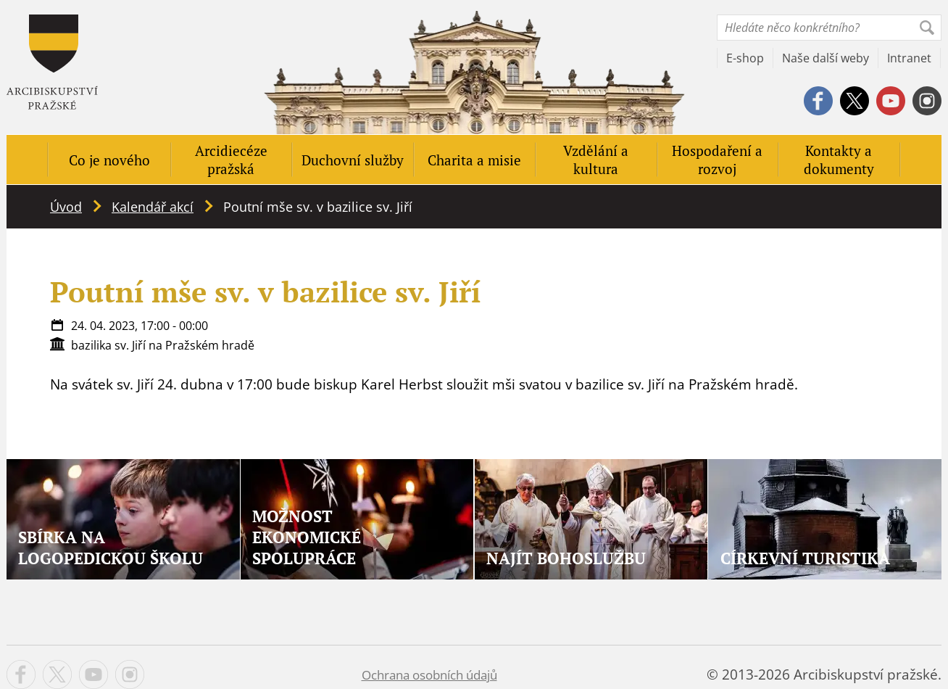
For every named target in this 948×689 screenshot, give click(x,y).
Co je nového (109, 160)
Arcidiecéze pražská (231, 159)
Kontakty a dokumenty (839, 159)
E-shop (745, 58)
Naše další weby (825, 58)
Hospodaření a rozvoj (717, 159)
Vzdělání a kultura (595, 159)
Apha (52, 62)
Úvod (66, 206)
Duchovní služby (353, 160)
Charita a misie (474, 160)
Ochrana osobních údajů (429, 675)
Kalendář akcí (153, 206)
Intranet (909, 58)
